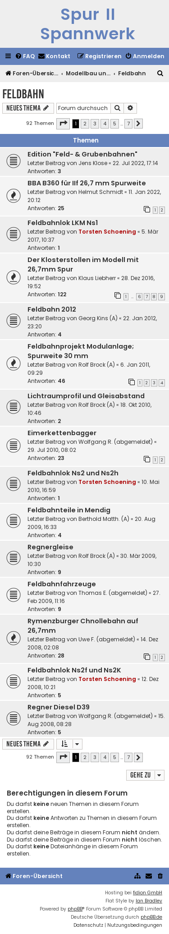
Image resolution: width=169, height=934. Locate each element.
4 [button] (104, 123)
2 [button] (85, 123)
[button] (63, 123)
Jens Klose (92, 163)
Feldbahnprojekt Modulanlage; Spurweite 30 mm (80, 351)
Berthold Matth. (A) (103, 519)
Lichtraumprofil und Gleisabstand (86, 395)
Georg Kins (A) (98, 318)
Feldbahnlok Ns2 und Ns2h (73, 473)
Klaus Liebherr (97, 278)
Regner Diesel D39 (58, 707)
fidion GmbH (147, 892)
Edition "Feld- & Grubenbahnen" (82, 154)
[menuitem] (25, 57)
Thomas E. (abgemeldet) (112, 593)
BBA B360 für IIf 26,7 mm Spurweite (86, 183)
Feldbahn (23, 94)
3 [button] (94, 123)
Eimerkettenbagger (61, 432)
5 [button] (114, 123)
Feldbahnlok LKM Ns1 (62, 222)
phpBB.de (151, 917)
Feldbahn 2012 (51, 309)
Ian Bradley (149, 900)
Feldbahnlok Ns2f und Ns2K (74, 670)
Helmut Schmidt (100, 192)
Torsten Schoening (107, 231)
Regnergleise (50, 547)
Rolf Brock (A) (96, 364)
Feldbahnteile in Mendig (68, 510)
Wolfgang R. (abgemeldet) (115, 442)
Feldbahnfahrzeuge (61, 584)
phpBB (75, 909)
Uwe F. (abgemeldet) (106, 639)
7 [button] (128, 123)
